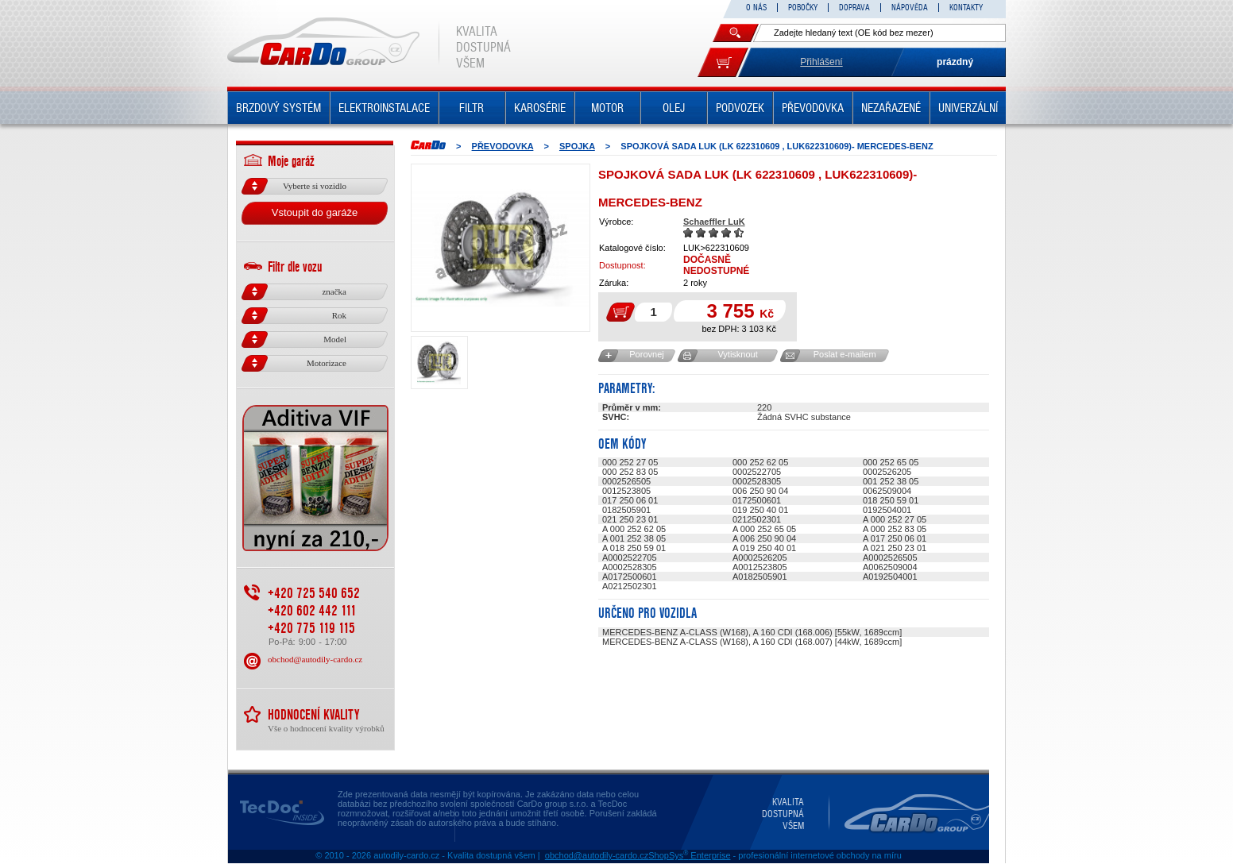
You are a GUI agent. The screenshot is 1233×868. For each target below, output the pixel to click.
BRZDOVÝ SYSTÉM (278, 108)
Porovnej (646, 354)
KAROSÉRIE (540, 108)
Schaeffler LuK (714, 221)
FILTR (471, 108)
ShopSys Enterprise (689, 855)
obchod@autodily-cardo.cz (315, 659)
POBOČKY (802, 7)
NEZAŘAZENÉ (891, 108)
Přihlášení (821, 62)
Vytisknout (737, 354)
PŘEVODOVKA (813, 108)
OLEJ (674, 108)
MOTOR (607, 108)
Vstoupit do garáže (315, 212)
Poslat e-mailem (845, 354)
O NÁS (756, 7)
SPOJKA (577, 146)
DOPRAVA (854, 7)
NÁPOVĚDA (909, 7)
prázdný (955, 62)
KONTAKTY (966, 7)
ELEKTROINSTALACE (384, 108)
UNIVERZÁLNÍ (968, 108)
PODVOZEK (740, 108)
